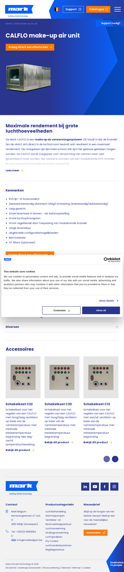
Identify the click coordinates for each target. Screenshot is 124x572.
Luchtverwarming (55, 528)
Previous (106, 459)
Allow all (101, 310)
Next (115, 459)
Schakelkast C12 (96, 404)
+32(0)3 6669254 (26, 531)
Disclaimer (11, 567)
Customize (61, 310)
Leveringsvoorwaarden (29, 567)
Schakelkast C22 (19, 404)
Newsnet (66, 567)
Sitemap (76, 567)
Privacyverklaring (51, 567)
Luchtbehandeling (56, 511)
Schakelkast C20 (58, 404)
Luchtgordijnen (54, 536)
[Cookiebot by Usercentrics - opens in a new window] (106, 259)
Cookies (87, 567)
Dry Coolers (52, 541)
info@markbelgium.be (29, 540)
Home (8, 23)
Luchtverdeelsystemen (59, 545)
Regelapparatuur (55, 549)
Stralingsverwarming (57, 532)
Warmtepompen (55, 515)
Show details (106, 300)
